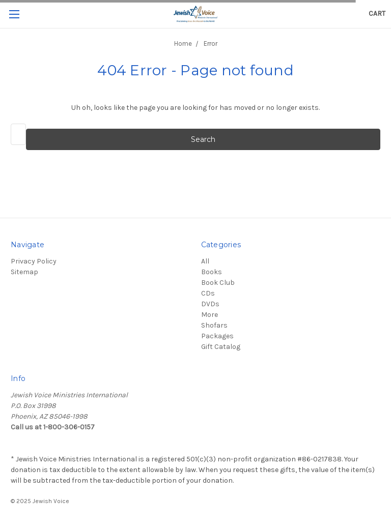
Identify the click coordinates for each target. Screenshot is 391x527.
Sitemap (24, 272)
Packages (217, 336)
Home (183, 43)
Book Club (218, 282)
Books (211, 272)
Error (210, 43)
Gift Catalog (220, 346)
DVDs (210, 304)
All (205, 261)
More (209, 314)
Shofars (214, 325)
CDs (208, 293)
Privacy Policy (34, 261)
